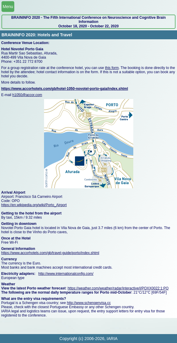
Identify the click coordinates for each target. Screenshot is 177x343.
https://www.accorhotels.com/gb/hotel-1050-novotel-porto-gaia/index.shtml (64, 89)
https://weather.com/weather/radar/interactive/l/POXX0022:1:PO (118, 288)
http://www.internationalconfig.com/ (65, 274)
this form (112, 68)
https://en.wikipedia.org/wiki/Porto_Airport (34, 205)
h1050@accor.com (27, 95)
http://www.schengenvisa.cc (89, 303)
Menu (8, 6)
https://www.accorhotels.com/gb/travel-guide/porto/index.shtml (50, 253)
